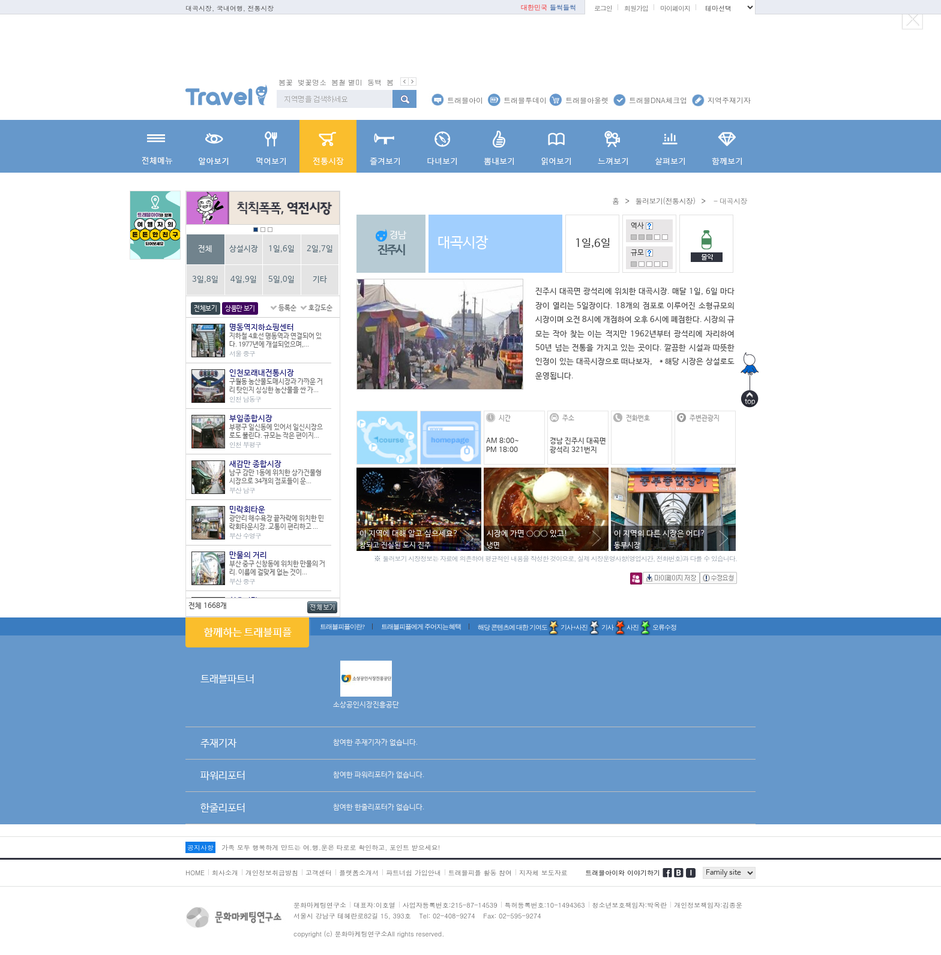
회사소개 (225, 872)
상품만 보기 (240, 308)
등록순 (287, 308)
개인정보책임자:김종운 (708, 904)
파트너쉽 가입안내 (413, 872)
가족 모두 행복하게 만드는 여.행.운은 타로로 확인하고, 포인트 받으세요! (330, 847)
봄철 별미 (346, 82)
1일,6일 (281, 249)
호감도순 (320, 308)
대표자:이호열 (374, 904)
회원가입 (636, 8)
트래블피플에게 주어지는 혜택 (421, 626)
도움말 (649, 226)
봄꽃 (285, 82)
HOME (195, 872)
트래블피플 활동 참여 (480, 872)
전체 (205, 249)
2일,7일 (320, 249)
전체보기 (205, 308)
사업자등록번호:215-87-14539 (450, 904)
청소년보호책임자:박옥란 (629, 904)
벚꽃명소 (312, 82)
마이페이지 (675, 8)
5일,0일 (281, 279)
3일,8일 (205, 279)
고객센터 (318, 872)
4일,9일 (243, 279)
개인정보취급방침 (271, 872)
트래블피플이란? (342, 626)
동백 (374, 82)
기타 (320, 279)
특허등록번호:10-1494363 (545, 904)
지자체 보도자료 (543, 872)
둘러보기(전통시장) (665, 200)
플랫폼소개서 (359, 872)
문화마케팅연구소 (319, 904)
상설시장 (243, 249)
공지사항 (200, 847)
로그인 (603, 8)
